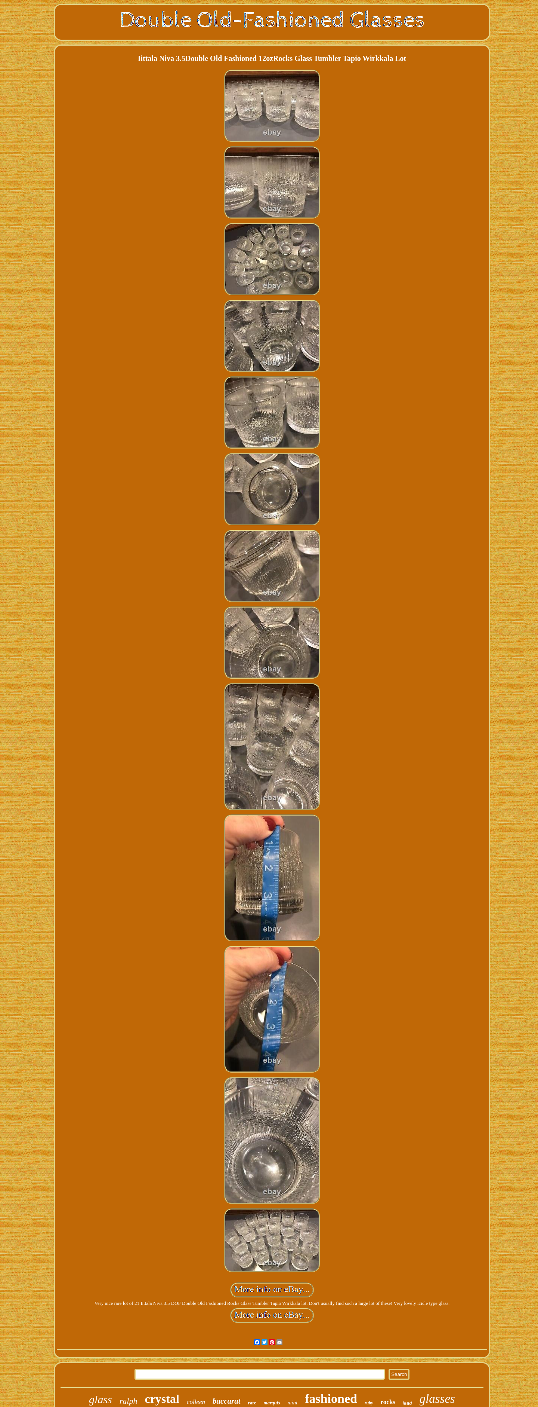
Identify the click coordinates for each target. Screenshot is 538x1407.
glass (100, 1399)
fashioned (331, 1399)
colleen (196, 1402)
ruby (369, 1403)
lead (407, 1403)
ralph (128, 1401)
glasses (437, 1399)
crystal (162, 1399)
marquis (271, 1403)
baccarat (227, 1401)
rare (252, 1403)
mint (292, 1403)
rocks (388, 1402)
